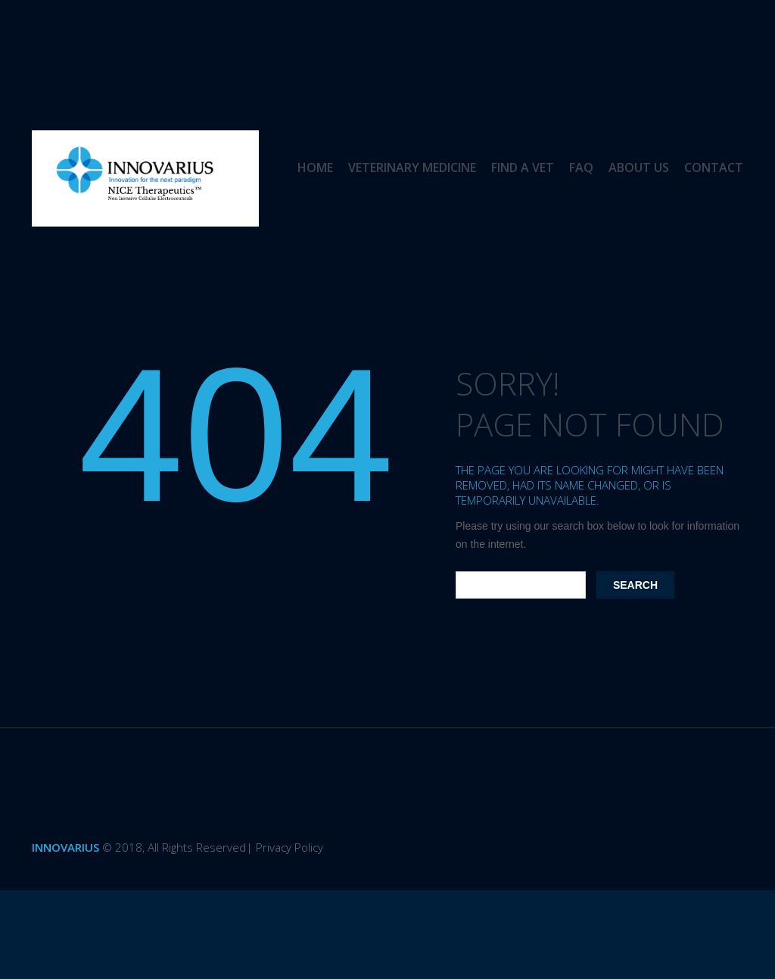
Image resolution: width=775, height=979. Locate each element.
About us (638, 167)
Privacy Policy (289, 847)
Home (315, 167)
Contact (713, 167)
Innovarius (65, 847)
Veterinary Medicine (412, 167)
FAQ (581, 167)
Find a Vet (522, 167)
